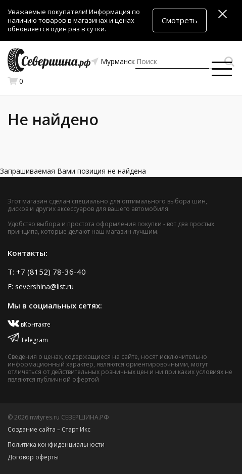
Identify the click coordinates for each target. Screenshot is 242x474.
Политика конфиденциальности (56, 444)
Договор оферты (33, 457)
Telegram (28, 340)
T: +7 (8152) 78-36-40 (47, 272)
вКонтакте (29, 324)
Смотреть (180, 20)
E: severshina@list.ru (41, 286)
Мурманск (118, 61)
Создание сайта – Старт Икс (49, 429)
